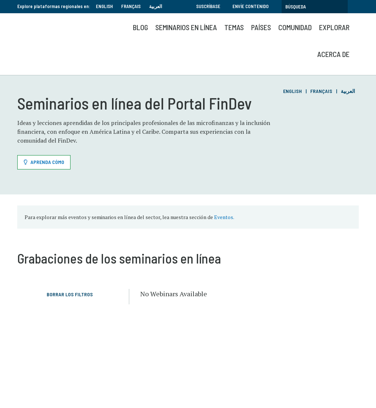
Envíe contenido (250, 6)
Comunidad (295, 27)
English (104, 6)
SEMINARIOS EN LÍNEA (186, 27)
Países (261, 27)
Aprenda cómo (47, 162)
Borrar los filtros (70, 294)
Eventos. (224, 217)
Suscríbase (208, 6)
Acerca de (333, 54)
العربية (155, 6)
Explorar (334, 27)
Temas (234, 27)
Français (131, 6)
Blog (140, 27)
